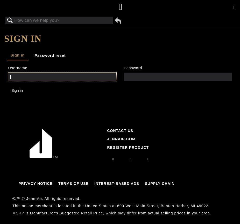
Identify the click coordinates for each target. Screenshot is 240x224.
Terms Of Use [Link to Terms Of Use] (73, 183)
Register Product (128, 147)
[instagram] (113, 159)
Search (10, 21)
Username (17, 68)
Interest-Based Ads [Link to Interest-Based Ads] (116, 183)
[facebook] (130, 159)
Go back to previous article (118, 21)
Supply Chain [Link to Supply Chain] (160, 183)
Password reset (50, 55)
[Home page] (121, 7)
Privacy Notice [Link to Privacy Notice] (35, 183)
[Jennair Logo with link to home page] (43, 156)
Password (133, 68)
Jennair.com (121, 139)
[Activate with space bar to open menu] (234, 8)
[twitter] (148, 159)
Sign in (17, 55)
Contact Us (120, 131)
